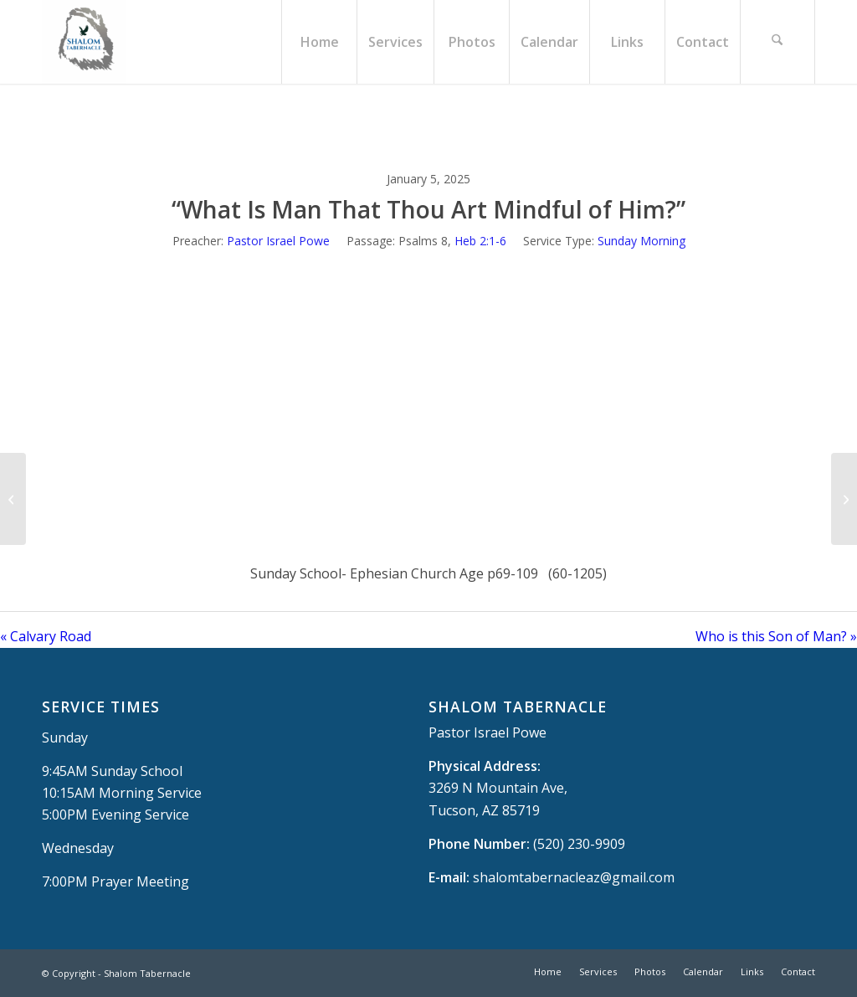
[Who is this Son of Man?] (844, 499)
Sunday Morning (641, 241)
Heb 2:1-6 (480, 241)
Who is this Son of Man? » (776, 636)
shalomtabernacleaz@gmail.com (574, 877)
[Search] (777, 42)
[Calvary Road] (13, 499)
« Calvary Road (45, 636)
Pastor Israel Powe (278, 241)
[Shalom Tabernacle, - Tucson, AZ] (84, 42)
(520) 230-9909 (579, 844)
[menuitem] (319, 42)
